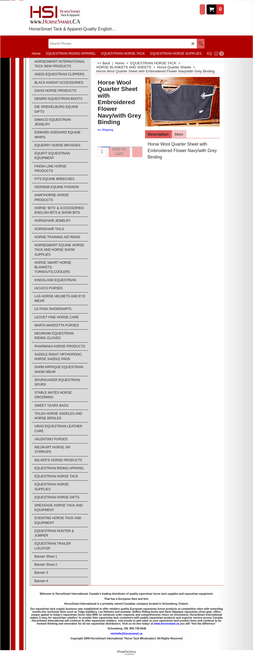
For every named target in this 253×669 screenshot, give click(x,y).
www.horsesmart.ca (166, 623)
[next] (221, 53)
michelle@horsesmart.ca (126, 633)
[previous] (216, 53)
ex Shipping (105, 129)
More (179, 134)
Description (158, 134)
